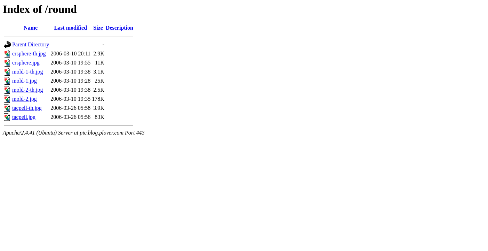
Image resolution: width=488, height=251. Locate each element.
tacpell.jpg (23, 117)
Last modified (70, 28)
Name (31, 28)
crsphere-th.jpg (29, 53)
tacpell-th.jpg (27, 108)
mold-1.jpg (24, 81)
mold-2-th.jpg (27, 90)
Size (98, 28)
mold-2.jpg (24, 99)
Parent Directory (30, 44)
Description (119, 28)
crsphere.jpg (26, 63)
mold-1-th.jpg (27, 72)
